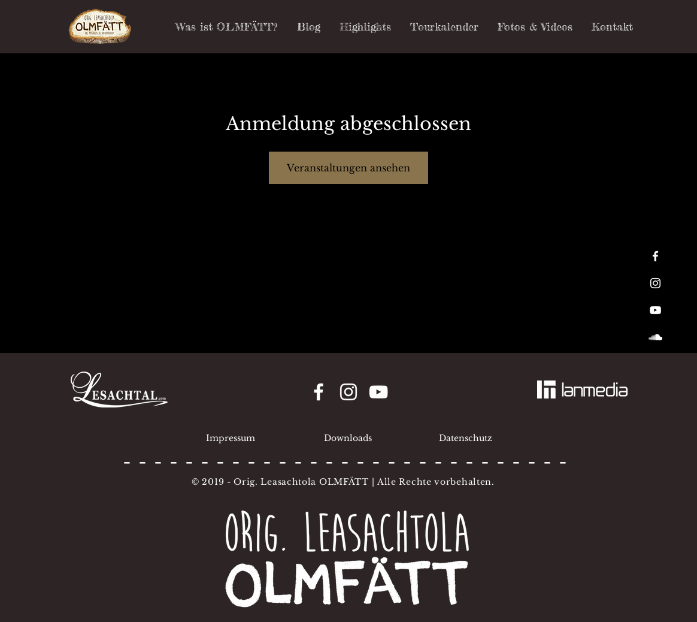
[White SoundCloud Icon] (655, 337)
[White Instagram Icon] (655, 283)
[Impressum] (230, 439)
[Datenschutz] (465, 439)
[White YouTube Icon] (655, 310)
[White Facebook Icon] (655, 256)
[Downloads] (348, 439)
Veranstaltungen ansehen (348, 168)
